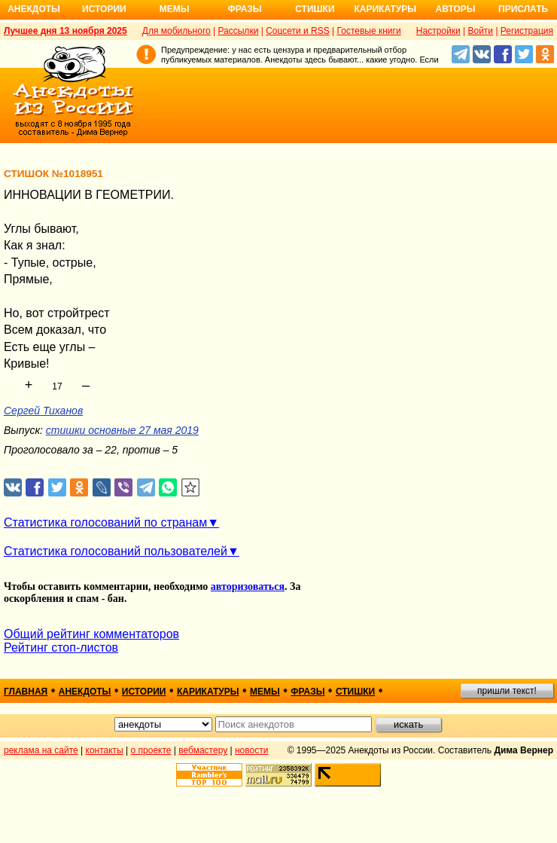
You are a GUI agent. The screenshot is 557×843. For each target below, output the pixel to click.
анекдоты (85, 691)
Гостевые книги (369, 31)
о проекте (151, 750)
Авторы (456, 9)
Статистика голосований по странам (105, 522)
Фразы (244, 9)
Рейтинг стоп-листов (61, 647)
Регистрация (527, 31)
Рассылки (238, 31)
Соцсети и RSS (298, 31)
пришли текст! (507, 691)
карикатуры (208, 691)
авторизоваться (248, 586)
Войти (480, 31)
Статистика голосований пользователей (115, 551)
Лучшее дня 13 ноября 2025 (65, 31)
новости (251, 750)
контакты (104, 750)
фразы (307, 691)
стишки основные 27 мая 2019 (122, 430)
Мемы (175, 9)
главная (25, 691)
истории (144, 691)
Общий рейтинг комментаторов (91, 634)
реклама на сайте (41, 750)
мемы (265, 691)
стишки (355, 691)
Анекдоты (34, 9)
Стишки (314, 9)
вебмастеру (202, 750)
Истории (104, 9)
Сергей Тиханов (43, 411)
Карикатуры (385, 9)
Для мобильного (176, 31)
